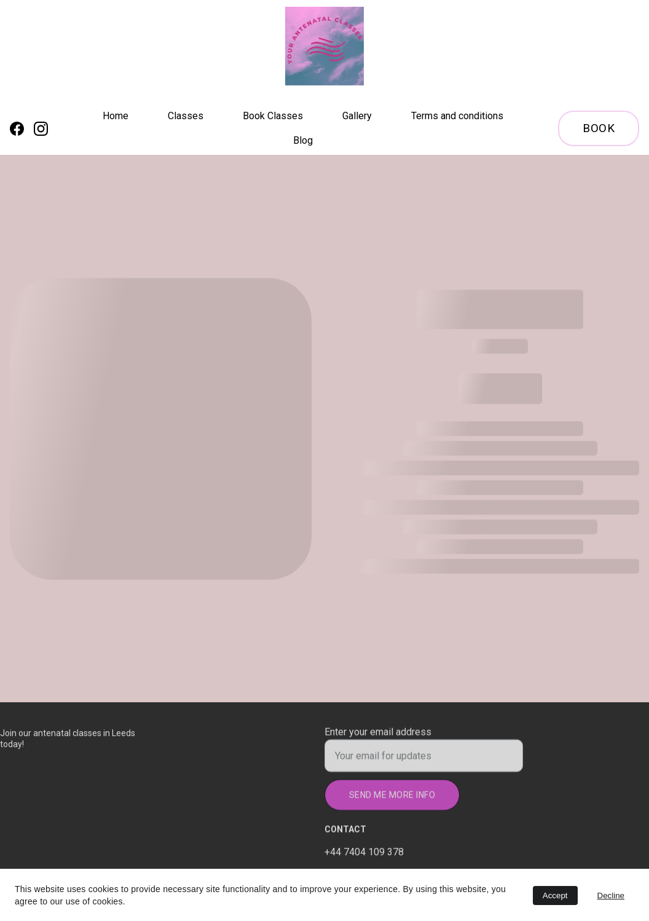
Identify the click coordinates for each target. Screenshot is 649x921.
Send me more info (392, 799)
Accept (555, 895)
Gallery (357, 116)
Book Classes (273, 116)
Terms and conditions (457, 116)
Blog (303, 140)
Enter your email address (377, 736)
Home (115, 116)
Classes (185, 116)
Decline (610, 895)
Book (599, 128)
